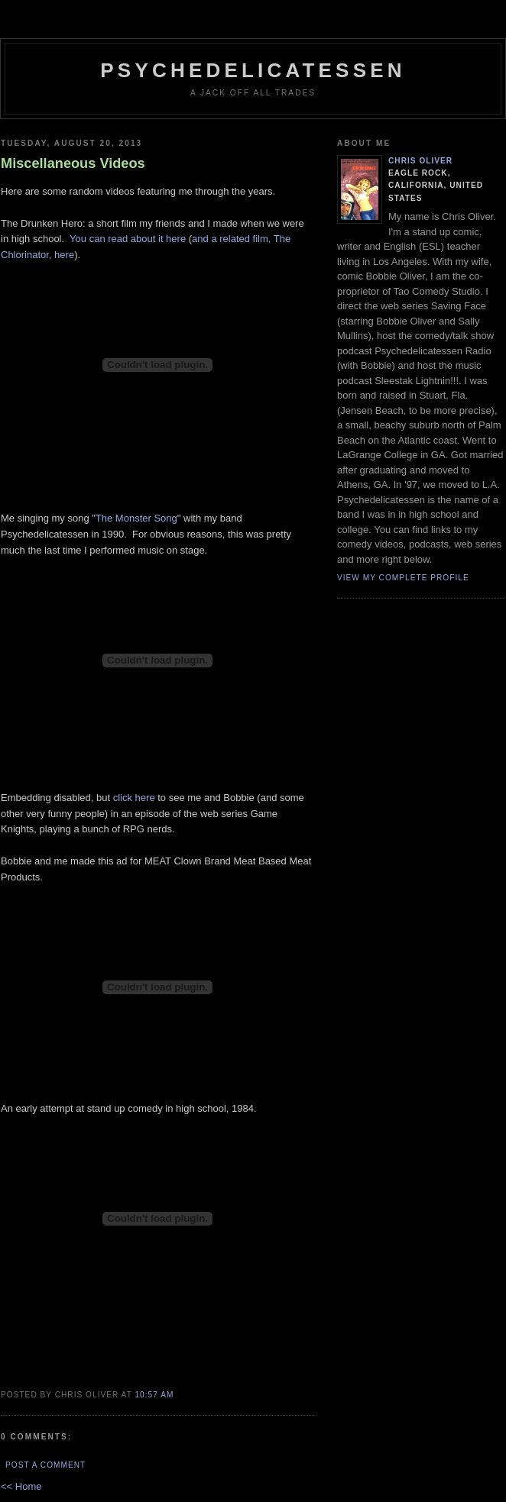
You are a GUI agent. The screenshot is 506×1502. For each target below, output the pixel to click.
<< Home (21, 1486)
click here (134, 797)
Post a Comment (45, 1465)
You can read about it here (128, 238)
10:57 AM (154, 1395)
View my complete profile (403, 577)
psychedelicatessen (252, 70)
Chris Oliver (420, 161)
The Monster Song (136, 518)
